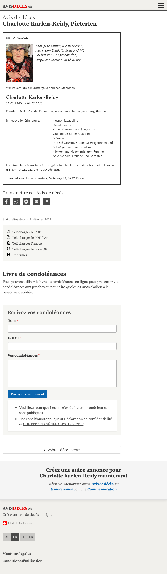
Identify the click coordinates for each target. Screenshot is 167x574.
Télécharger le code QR (26, 249)
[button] (160, 6)
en (31, 537)
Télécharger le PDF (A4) (27, 237)
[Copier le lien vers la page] (46, 201)
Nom (13, 320)
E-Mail (14, 337)
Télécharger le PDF (23, 232)
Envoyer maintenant (27, 394)
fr (15, 537)
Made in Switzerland (20, 523)
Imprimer (16, 254)
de (6, 537)
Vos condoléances (24, 355)
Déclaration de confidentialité (88, 418)
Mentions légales (17, 553)
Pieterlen (84, 24)
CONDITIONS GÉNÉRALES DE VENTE (53, 424)
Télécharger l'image (24, 243)
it (23, 537)
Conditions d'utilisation (23, 560)
